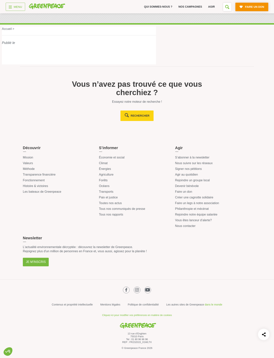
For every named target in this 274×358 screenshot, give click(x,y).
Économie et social (111, 157)
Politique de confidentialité (143, 304)
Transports (106, 191)
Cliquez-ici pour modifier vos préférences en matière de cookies (137, 315)
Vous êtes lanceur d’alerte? (193, 220)
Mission (28, 157)
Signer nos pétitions (188, 168)
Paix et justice (108, 197)
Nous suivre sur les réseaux (194, 163)
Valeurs (28, 163)
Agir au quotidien (186, 174)
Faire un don (183, 191)
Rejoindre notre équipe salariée (196, 214)
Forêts (103, 180)
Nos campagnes (190, 6)
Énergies (105, 168)
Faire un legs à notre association (197, 203)
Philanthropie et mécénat (192, 208)
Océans (104, 186)
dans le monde (213, 304)
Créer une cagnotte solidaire (194, 197)
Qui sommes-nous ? (158, 6)
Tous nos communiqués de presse (122, 208)
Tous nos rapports (111, 214)
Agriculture (106, 174)
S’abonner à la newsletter (192, 157)
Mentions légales (110, 304)
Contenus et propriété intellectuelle (72, 304)
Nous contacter (185, 226)
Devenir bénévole (187, 186)
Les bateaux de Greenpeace (42, 191)
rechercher (140, 115)
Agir (211, 6)
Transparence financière (39, 174)
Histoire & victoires (35, 186)
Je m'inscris (36, 261)
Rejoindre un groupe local (192, 180)
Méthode (29, 168)
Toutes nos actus (110, 203)
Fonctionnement (34, 180)
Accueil (7, 28)
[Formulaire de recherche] (227, 7)
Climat (103, 163)
